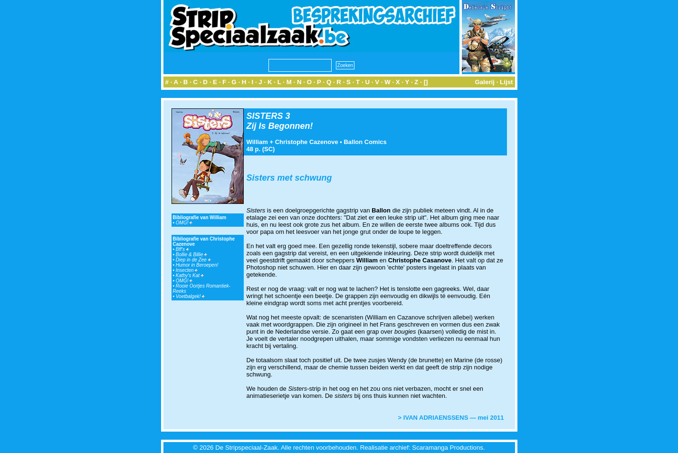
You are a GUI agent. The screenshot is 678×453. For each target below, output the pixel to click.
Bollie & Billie (192, 254)
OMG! (184, 222)
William (257, 141)
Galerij (485, 82)
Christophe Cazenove (306, 141)
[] (426, 82)
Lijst (506, 82)
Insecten (187, 270)
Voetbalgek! (190, 296)
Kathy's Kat (190, 275)
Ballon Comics (365, 141)
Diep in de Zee (193, 259)
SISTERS (265, 116)
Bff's (182, 249)
